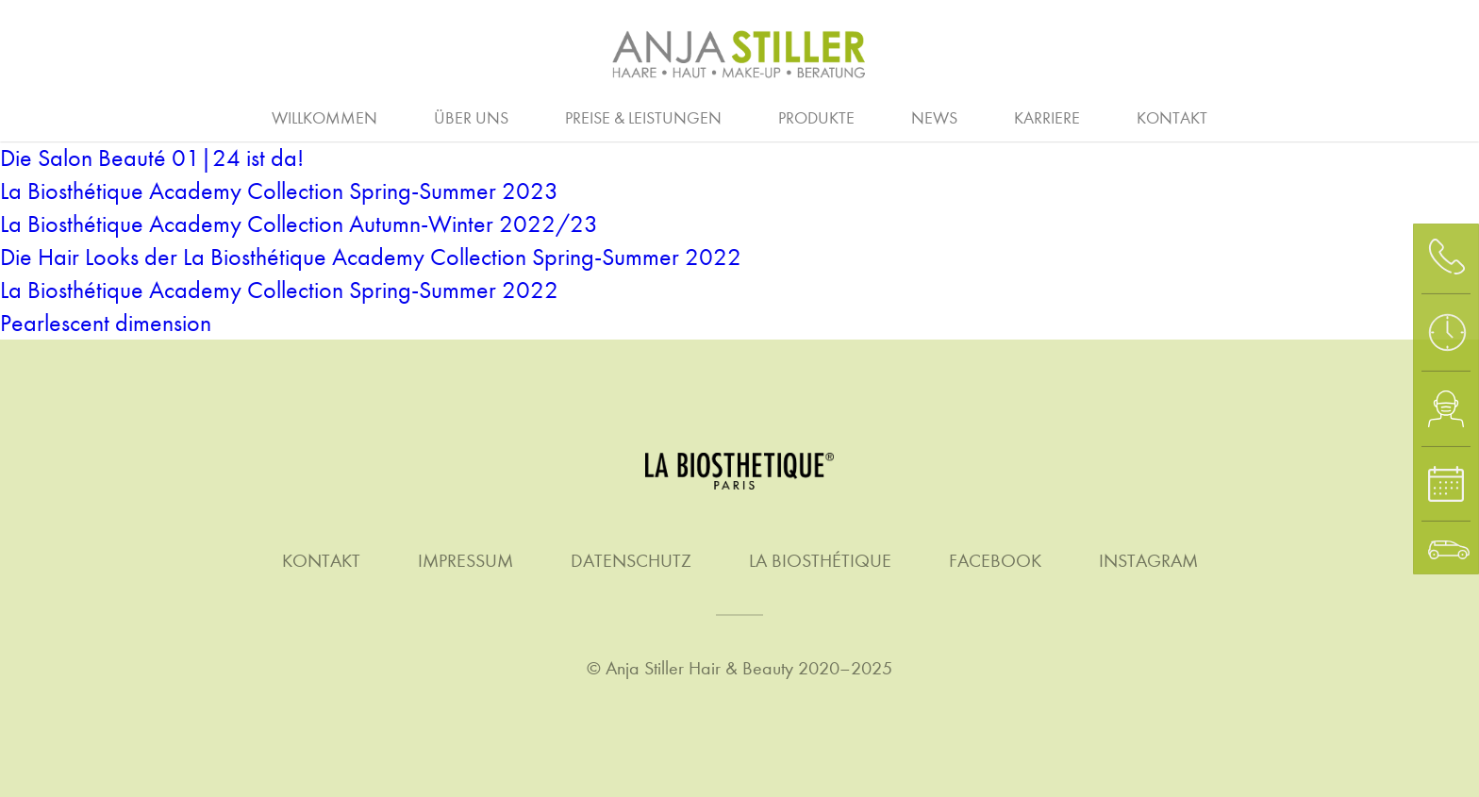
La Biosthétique (820, 561)
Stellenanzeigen (1081, 116)
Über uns (471, 118)
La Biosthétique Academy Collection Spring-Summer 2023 (279, 191)
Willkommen (324, 118)
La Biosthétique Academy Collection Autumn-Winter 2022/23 (299, 224)
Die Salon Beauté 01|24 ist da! (152, 158)
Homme (773, 116)
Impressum (465, 561)
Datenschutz (631, 561)
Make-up (895, 116)
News (934, 118)
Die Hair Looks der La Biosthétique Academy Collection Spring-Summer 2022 (370, 257)
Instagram (1148, 561)
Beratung (43, 116)
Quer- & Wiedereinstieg (859, 116)
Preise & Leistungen (643, 118)
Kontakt (1172, 118)
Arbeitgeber (378, 116)
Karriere (1047, 118)
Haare (166, 116)
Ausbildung (533, 116)
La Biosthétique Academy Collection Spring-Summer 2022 (279, 290)
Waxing (1301, 116)
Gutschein (1433, 116)
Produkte (816, 118)
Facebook (995, 561)
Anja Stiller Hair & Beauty (699, 668)
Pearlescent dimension (105, 323)
